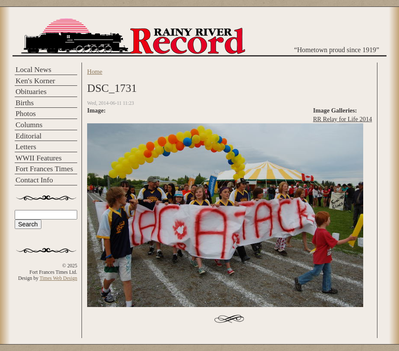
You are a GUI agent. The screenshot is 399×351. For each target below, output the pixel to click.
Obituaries (31, 92)
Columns (29, 125)
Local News (33, 70)
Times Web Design (58, 278)
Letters (26, 147)
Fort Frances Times (44, 169)
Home (94, 71)
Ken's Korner (35, 81)
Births (25, 103)
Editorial (28, 136)
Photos (26, 114)
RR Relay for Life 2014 (342, 119)
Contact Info (34, 180)
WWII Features (39, 158)
